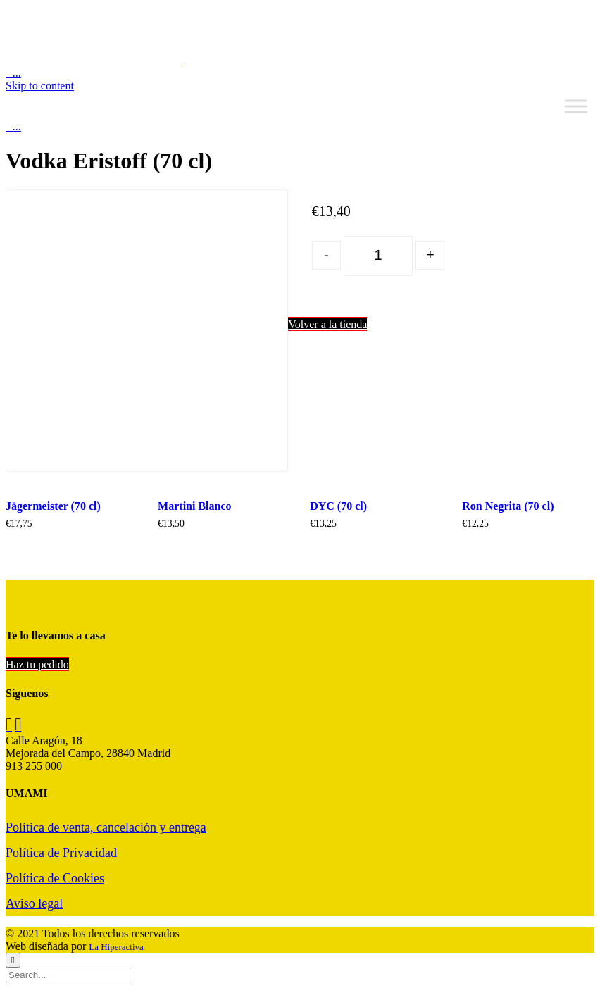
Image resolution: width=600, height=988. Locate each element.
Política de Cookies (55, 878)
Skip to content (40, 86)
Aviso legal (34, 903)
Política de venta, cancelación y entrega (106, 827)
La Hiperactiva (116, 947)
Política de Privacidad (61, 853)
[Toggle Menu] (576, 106)
